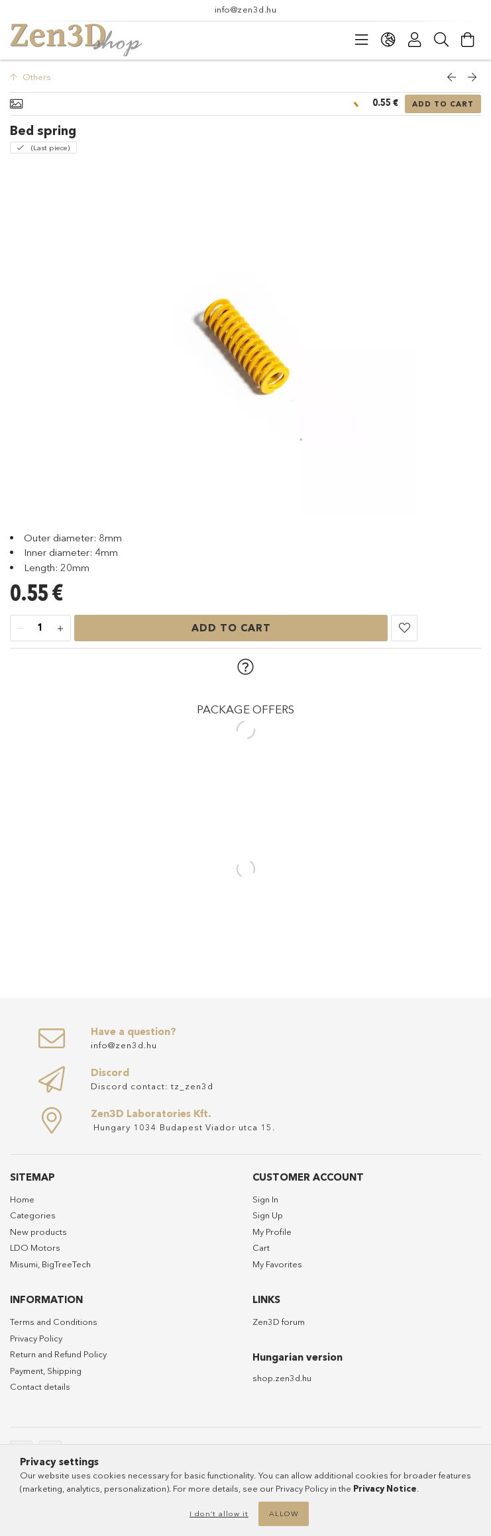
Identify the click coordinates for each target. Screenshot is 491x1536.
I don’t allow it (219, 1513)
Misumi (24, 1264)
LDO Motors (35, 1247)
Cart (261, 1247)
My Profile (272, 1231)
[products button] (362, 39)
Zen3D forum (278, 1321)
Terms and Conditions (53, 1321)
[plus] (60, 629)
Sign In (265, 1199)
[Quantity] (40, 629)
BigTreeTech (66, 1264)
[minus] (20, 629)
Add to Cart (443, 104)
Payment (26, 1370)
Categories (33, 1215)
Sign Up (267, 1215)
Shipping (64, 1370)
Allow (284, 1513)
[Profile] (415, 39)
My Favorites (277, 1264)
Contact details (40, 1386)
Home (22, 1199)
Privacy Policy (36, 1338)
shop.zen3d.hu (281, 1378)
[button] (404, 628)
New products (38, 1231)
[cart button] (468, 39)
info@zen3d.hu (246, 9)
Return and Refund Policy (58, 1354)
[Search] (441, 39)
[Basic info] (16, 104)
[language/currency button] (388, 39)
